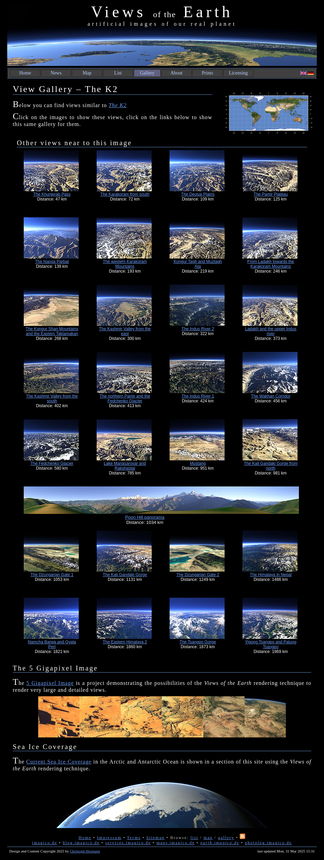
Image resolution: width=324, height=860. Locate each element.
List (118, 73)
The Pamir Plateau (270, 194)
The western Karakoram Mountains (125, 264)
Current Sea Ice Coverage (58, 762)
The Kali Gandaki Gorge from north (271, 466)
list (194, 837)
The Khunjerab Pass (52, 194)
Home (25, 73)
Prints (207, 73)
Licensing (238, 73)
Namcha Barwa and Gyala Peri (52, 644)
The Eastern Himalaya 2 (125, 642)
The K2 (118, 105)
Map (87, 73)
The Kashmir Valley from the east (125, 331)
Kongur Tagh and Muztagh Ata (198, 264)
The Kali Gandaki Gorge (125, 574)
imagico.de (44, 842)
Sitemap (155, 837)
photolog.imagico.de (268, 842)
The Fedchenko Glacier (52, 463)
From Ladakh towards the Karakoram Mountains (270, 264)
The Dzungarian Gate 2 (197, 574)
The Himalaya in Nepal (270, 574)
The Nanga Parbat (52, 261)
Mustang (198, 463)
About (177, 73)
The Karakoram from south (125, 194)
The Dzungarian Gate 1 (52, 574)
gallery (226, 837)
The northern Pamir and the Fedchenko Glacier (125, 398)
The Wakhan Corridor (270, 396)
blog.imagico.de (81, 842)
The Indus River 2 (198, 328)
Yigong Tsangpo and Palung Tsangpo (270, 644)
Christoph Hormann (85, 851)
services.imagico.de (128, 842)
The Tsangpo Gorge (198, 642)
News (56, 73)
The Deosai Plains (197, 194)
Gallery (147, 73)
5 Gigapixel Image (50, 683)
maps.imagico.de (175, 842)
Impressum (109, 837)
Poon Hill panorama (144, 517)
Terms (134, 837)
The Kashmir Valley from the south (52, 398)
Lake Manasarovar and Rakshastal (125, 466)
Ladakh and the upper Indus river (270, 331)
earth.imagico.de (219, 842)
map (208, 837)
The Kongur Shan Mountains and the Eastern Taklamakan (52, 331)
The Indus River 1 (198, 396)
